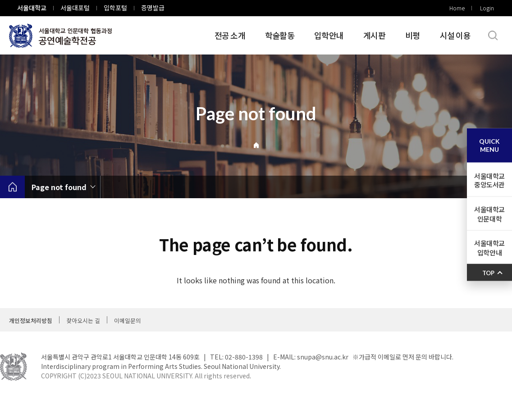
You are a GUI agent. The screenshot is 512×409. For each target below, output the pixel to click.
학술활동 (279, 35)
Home (457, 8)
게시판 (374, 35)
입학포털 (115, 7)
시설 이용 (455, 35)
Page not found (59, 187)
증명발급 (153, 7)
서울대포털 (75, 7)
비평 (412, 35)
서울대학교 (31, 7)
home (12, 187)
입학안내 (328, 35)
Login (487, 8)
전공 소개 (230, 35)
